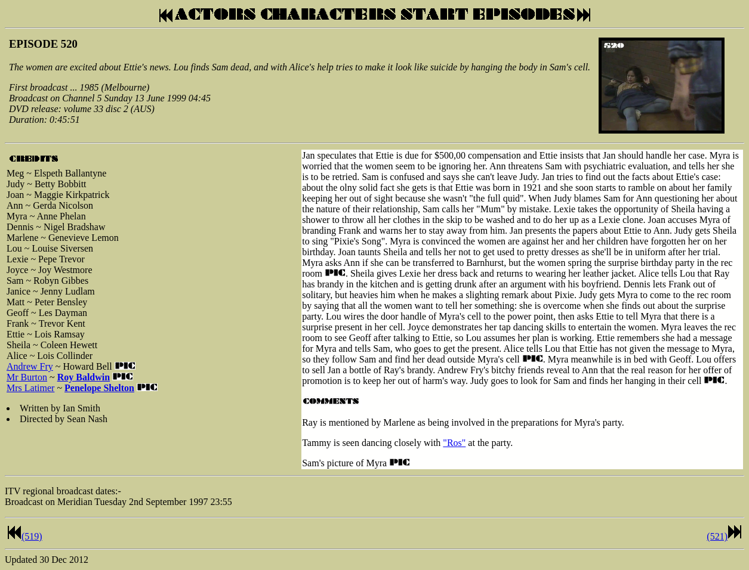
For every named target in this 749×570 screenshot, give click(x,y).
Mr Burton (27, 377)
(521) (717, 536)
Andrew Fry (30, 366)
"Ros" (454, 443)
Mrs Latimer (30, 388)
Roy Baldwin (83, 377)
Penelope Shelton (99, 388)
